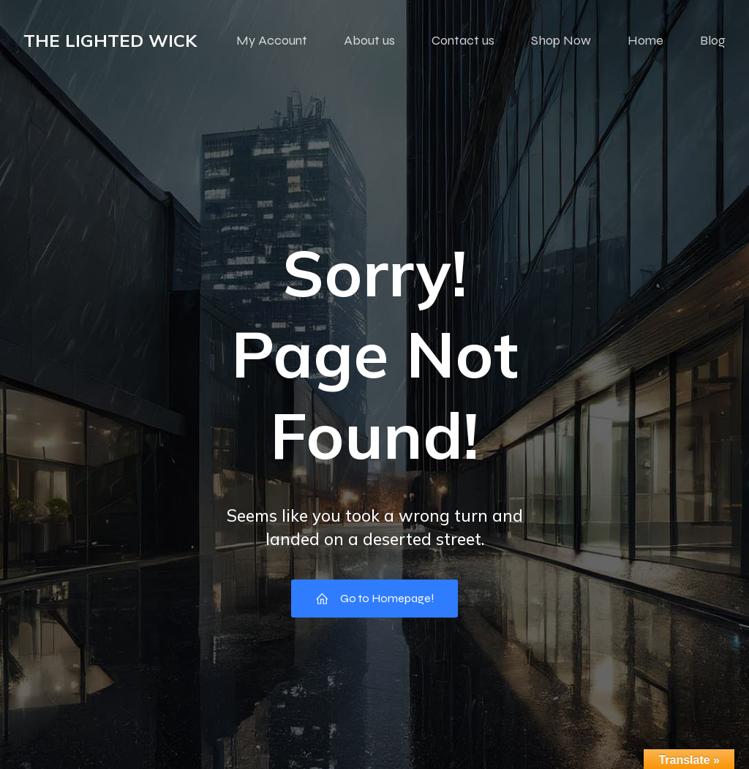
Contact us (463, 40)
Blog (713, 40)
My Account (271, 40)
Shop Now (561, 40)
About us (369, 40)
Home (645, 40)
